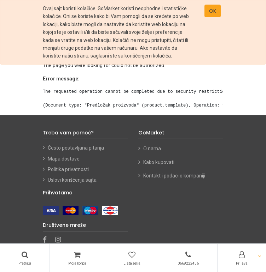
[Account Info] (242, 258)
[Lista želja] (132, 258)
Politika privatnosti (68, 169)
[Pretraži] (25, 258)
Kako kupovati (159, 162)
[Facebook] (47, 240)
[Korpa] (77, 258)
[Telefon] (188, 258)
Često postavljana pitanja (76, 148)
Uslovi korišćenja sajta (72, 180)
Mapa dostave (64, 159)
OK (212, 10)
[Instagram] (60, 240)
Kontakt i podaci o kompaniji (174, 176)
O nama (152, 148)
